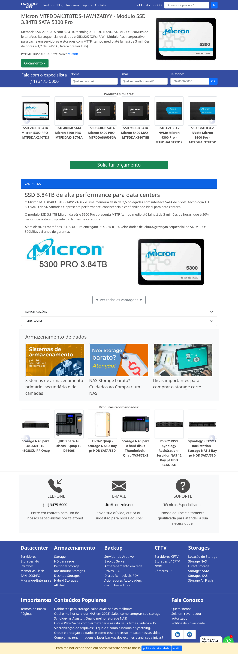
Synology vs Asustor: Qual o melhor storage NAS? (91, 618)
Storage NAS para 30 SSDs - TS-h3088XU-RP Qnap (36, 446)
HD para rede (64, 561)
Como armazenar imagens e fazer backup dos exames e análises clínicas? (108, 637)
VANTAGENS (33, 184)
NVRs (158, 566)
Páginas (26, 613)
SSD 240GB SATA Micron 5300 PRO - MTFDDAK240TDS (36, 133)
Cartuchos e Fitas (117, 585)
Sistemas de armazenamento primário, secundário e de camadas (54, 386)
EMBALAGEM (33, 321)
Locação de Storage (202, 556)
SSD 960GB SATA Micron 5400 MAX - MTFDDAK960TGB (135, 133)
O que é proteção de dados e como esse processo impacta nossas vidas (107, 633)
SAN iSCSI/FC (30, 575)
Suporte (87, 5)
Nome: (75, 74)
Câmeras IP (163, 571)
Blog (60, 5)
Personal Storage (67, 566)
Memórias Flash (32, 571)
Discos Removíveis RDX (121, 575)
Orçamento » (35, 63)
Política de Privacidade (188, 623)
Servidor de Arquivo (119, 556)
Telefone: (177, 74)
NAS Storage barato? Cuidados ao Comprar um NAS (114, 386)
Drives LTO (112, 571)
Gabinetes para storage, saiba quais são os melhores (93, 609)
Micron (73, 54)
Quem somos (181, 609)
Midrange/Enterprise (35, 580)
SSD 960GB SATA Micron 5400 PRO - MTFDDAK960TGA (102, 133)
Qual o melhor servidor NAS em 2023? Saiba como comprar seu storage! (107, 613)
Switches (27, 566)
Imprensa (72, 5)
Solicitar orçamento (119, 164)
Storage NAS (197, 561)
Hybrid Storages (66, 580)
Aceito (176, 648)
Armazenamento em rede (123, 566)
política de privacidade (156, 648)
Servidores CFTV (167, 556)
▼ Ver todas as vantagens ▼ (119, 299)
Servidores (28, 556)
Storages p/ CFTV (167, 561)
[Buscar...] (186, 5)
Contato (100, 5)
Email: (124, 74)
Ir (214, 5)
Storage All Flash (200, 580)
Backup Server (115, 561)
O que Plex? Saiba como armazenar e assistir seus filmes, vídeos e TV (105, 623)
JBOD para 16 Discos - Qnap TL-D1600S (69, 446)
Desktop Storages (67, 575)
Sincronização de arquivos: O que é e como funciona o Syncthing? (103, 628)
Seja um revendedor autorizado (186, 615)
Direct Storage (199, 566)
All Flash (60, 585)
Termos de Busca (33, 609)
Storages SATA (198, 571)
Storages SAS (198, 575)
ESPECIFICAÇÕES (36, 312)
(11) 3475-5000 (149, 5)
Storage (60, 556)
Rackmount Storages (69, 571)
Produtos (49, 5)
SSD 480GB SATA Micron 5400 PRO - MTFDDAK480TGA (69, 133)
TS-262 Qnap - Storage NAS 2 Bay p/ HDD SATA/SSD (102, 446)
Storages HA (30, 561)
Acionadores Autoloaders (123, 580)
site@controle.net (119, 504)
